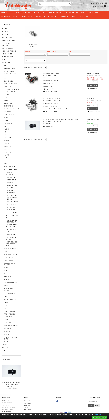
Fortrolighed (5, 401)
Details (98, 415)
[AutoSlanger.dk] (18, 5)
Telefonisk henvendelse (8, 407)
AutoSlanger (50, 127)
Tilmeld (91, 405)
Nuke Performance (52, 92)
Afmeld (97, 405)
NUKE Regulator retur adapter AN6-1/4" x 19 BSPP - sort (11, 383)
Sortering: (28, 67)
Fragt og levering (7, 403)
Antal (89, 82)
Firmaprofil (5, 405)
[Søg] (70, 4)
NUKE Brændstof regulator (51, 99)
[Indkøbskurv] (99, 6)
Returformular (6, 411)
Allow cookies (99, 417)
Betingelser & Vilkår (8, 409)
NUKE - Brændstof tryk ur (51, 73)
